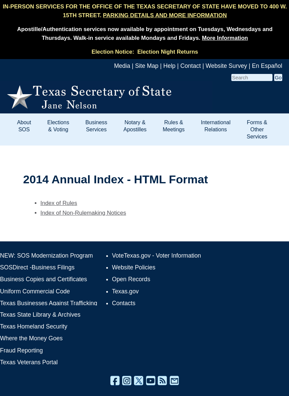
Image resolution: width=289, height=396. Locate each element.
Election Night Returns (167, 52)
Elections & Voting (58, 126)
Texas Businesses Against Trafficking (48, 303)
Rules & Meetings (174, 126)
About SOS (24, 126)
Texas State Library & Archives (40, 314)
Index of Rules (58, 203)
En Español (267, 65)
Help (169, 65)
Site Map (146, 65)
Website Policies (133, 267)
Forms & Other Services (257, 129)
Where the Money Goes (31, 338)
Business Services (96, 126)
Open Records (131, 279)
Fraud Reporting (21, 350)
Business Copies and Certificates (43, 279)
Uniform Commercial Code (35, 291)
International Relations (215, 126)
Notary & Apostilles (134, 126)
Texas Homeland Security (33, 326)
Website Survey (226, 65)
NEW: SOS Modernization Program (46, 255)
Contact (190, 65)
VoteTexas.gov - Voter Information (156, 255)
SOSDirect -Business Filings (37, 267)
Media (122, 65)
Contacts (123, 303)
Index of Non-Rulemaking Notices (83, 213)
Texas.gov (125, 291)
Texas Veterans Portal (29, 362)
